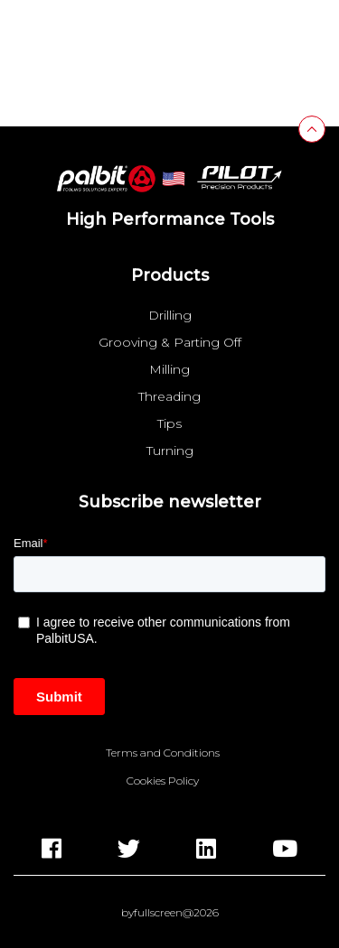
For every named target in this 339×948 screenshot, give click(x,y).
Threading (169, 396)
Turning (169, 450)
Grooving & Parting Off (170, 342)
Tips (169, 423)
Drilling (170, 315)
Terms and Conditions (163, 753)
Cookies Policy (163, 781)
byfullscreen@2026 (170, 912)
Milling (169, 369)
